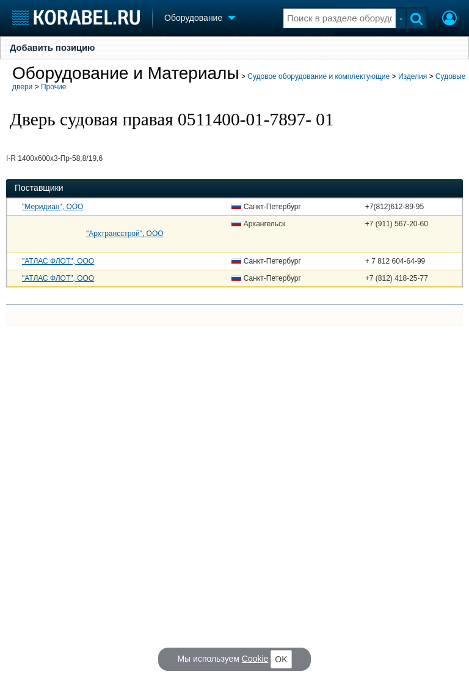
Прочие (53, 87)
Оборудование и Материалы (125, 73)
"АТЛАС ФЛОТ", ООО (58, 261)
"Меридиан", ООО (52, 206)
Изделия (412, 76)
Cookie (255, 659)
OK (281, 659)
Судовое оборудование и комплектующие (318, 76)
